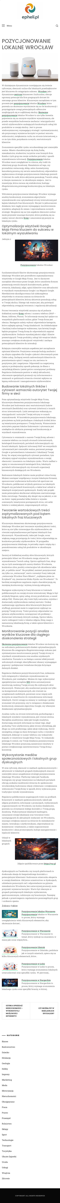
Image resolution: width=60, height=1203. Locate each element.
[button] (7, 25)
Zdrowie (6, 1178)
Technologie (7, 1140)
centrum (18, 94)
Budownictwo (8, 1047)
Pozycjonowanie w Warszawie (36, 930)
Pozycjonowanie (35, 159)
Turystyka (7, 1151)
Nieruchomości (9, 1096)
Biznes (5, 1041)
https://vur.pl (50, 863)
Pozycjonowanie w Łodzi (33, 963)
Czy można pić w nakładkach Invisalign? (46, 1011)
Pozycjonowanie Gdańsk (33, 947)
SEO (28, 682)
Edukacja (6, 1058)
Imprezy (5, 1074)
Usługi (5, 1167)
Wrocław (42, 91)
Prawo (5, 1112)
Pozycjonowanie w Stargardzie (36, 980)
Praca (4, 1107)
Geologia (6, 1063)
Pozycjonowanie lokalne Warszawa (38, 911)
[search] (57, 25)
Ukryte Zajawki (9, 1156)
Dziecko (5, 1052)
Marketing (7, 1079)
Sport (4, 1134)
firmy (26, 218)
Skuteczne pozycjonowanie (14, 644)
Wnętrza (6, 1173)
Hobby (5, 1068)
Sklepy (5, 1129)
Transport (6, 1145)
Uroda (5, 1162)
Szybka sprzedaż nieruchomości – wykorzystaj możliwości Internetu (14, 1010)
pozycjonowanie (21, 103)
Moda (4, 1085)
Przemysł (6, 1118)
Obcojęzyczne (8, 1101)
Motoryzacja (7, 1090)
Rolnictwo (7, 1123)
